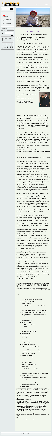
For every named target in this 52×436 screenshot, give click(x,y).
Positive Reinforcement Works (6, 23)
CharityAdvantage (29, 433)
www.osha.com (39, 406)
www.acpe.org (38, 407)
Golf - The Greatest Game (6, 24)
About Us (3, 15)
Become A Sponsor (5, 16)
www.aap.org (29, 403)
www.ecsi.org (23, 402)
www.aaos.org (24, 405)
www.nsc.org (42, 405)
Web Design (21, 433)
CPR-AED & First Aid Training (6, 19)
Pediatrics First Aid (4, 20)
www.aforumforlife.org (38, 395)
